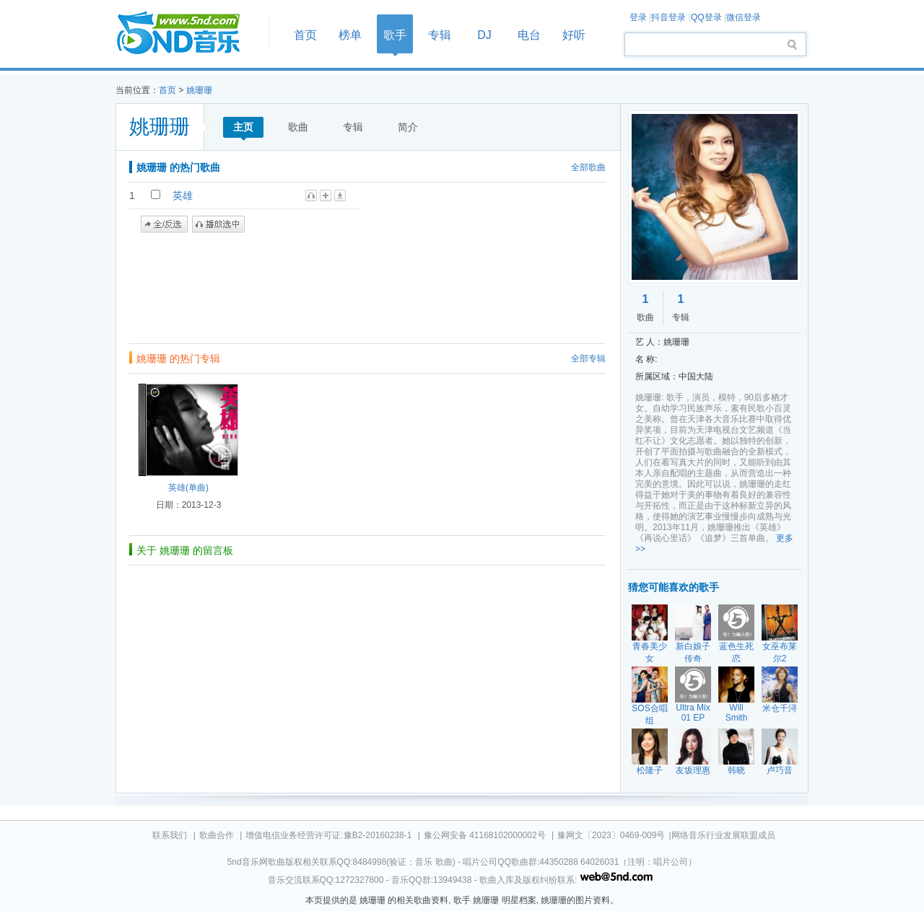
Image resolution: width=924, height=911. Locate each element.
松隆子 (650, 770)
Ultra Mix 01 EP (693, 713)
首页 (188, 34)
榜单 (350, 35)
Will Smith (736, 713)
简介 (408, 127)
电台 (529, 35)
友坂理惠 (693, 770)
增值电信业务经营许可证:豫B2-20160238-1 (328, 835)
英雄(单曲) (188, 488)
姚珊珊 (199, 90)
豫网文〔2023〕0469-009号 (611, 835)
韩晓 (736, 770)
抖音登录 (668, 17)
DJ (484, 35)
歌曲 (298, 127)
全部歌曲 (588, 167)
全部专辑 (588, 358)
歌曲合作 (216, 835)
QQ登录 (706, 17)
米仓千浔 (779, 708)
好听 (573, 35)
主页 (243, 127)
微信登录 (743, 17)
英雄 (183, 195)
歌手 (394, 35)
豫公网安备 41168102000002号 (485, 835)
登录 (638, 17)
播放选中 (218, 224)
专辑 (439, 35)
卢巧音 (780, 770)
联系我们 (169, 835)
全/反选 (164, 224)
